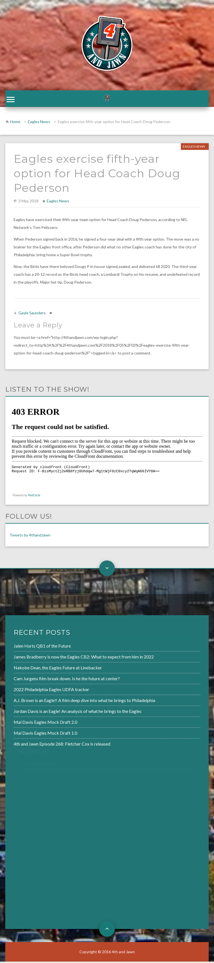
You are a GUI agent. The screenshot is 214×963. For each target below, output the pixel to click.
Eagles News (39, 123)
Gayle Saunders (32, 314)
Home (15, 123)
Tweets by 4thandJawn (29, 536)
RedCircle (34, 496)
